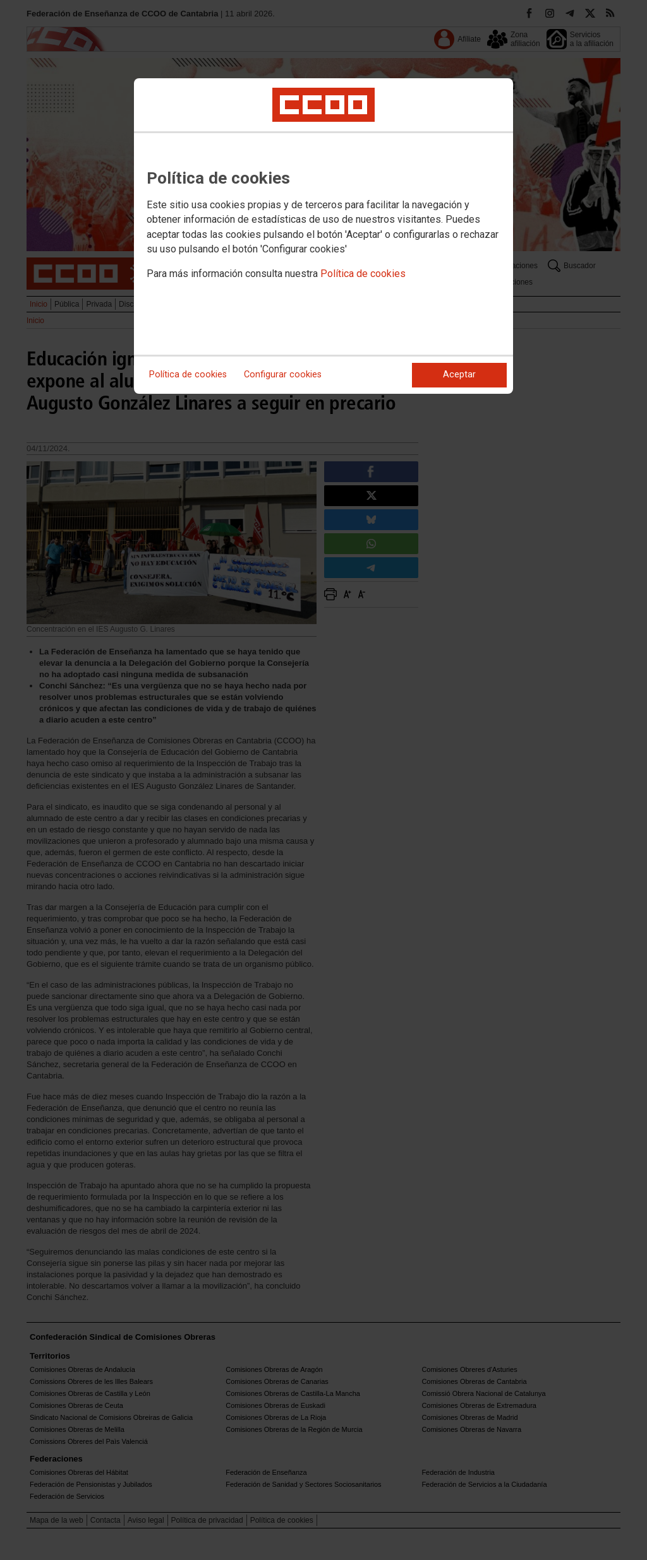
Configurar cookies (283, 374)
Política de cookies (363, 274)
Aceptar (459, 374)
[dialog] (323, 236)
